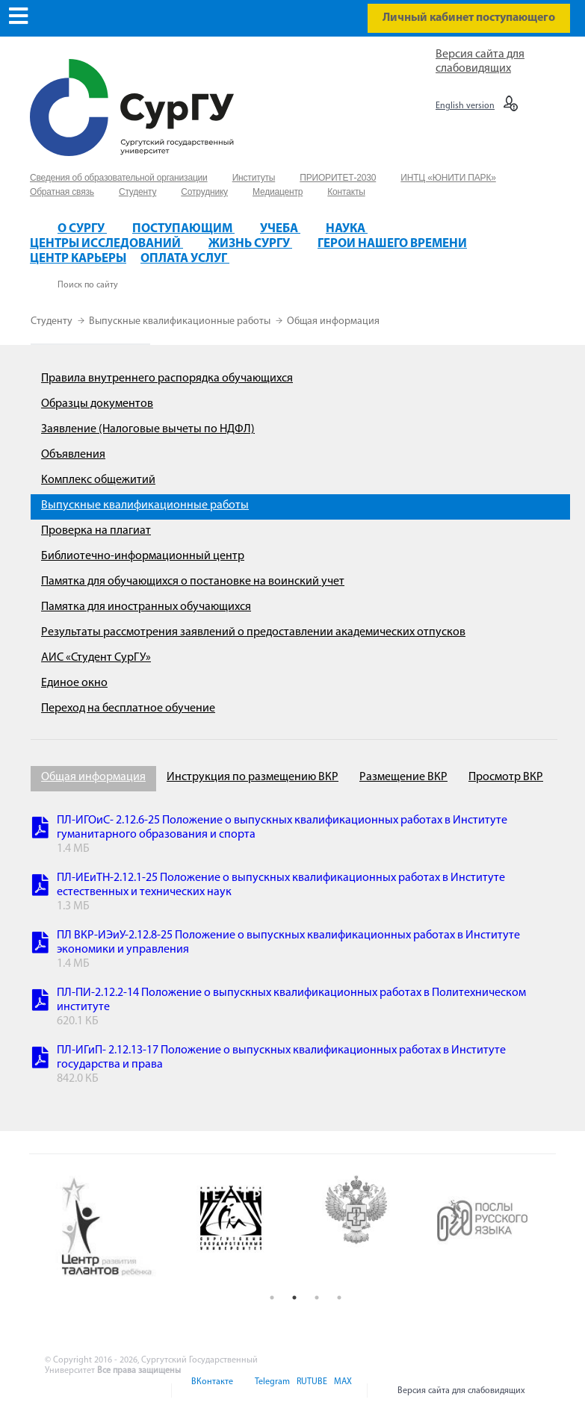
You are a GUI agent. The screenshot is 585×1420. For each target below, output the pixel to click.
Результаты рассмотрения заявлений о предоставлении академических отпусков (253, 632)
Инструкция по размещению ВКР (252, 777)
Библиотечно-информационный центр (142, 556)
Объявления (73, 455)
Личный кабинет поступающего (469, 18)
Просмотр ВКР (505, 777)
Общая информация (333, 321)
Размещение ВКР (403, 777)
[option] (118, 1227)
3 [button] (316, 1297)
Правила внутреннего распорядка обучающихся (167, 378)
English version (465, 106)
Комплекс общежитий (98, 480)
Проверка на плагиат (96, 531)
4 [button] (339, 1297)
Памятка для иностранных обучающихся (146, 607)
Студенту (53, 321)
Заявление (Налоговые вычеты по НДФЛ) (148, 429)
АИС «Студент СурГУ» (96, 658)
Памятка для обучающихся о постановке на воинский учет (192, 582)
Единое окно (74, 683)
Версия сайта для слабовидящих (461, 1390)
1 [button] (271, 1297)
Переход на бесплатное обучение (128, 708)
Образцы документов (97, 404)
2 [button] (294, 1297)
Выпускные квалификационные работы (181, 321)
